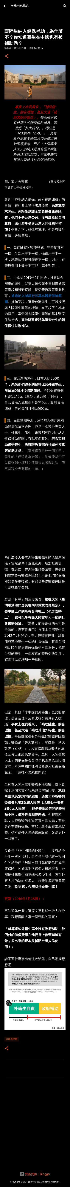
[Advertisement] (35, 513)
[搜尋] (65, 6)
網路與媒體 (11, 1039)
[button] (6, 56)
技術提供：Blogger (35, 1174)
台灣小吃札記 (19, 6)
